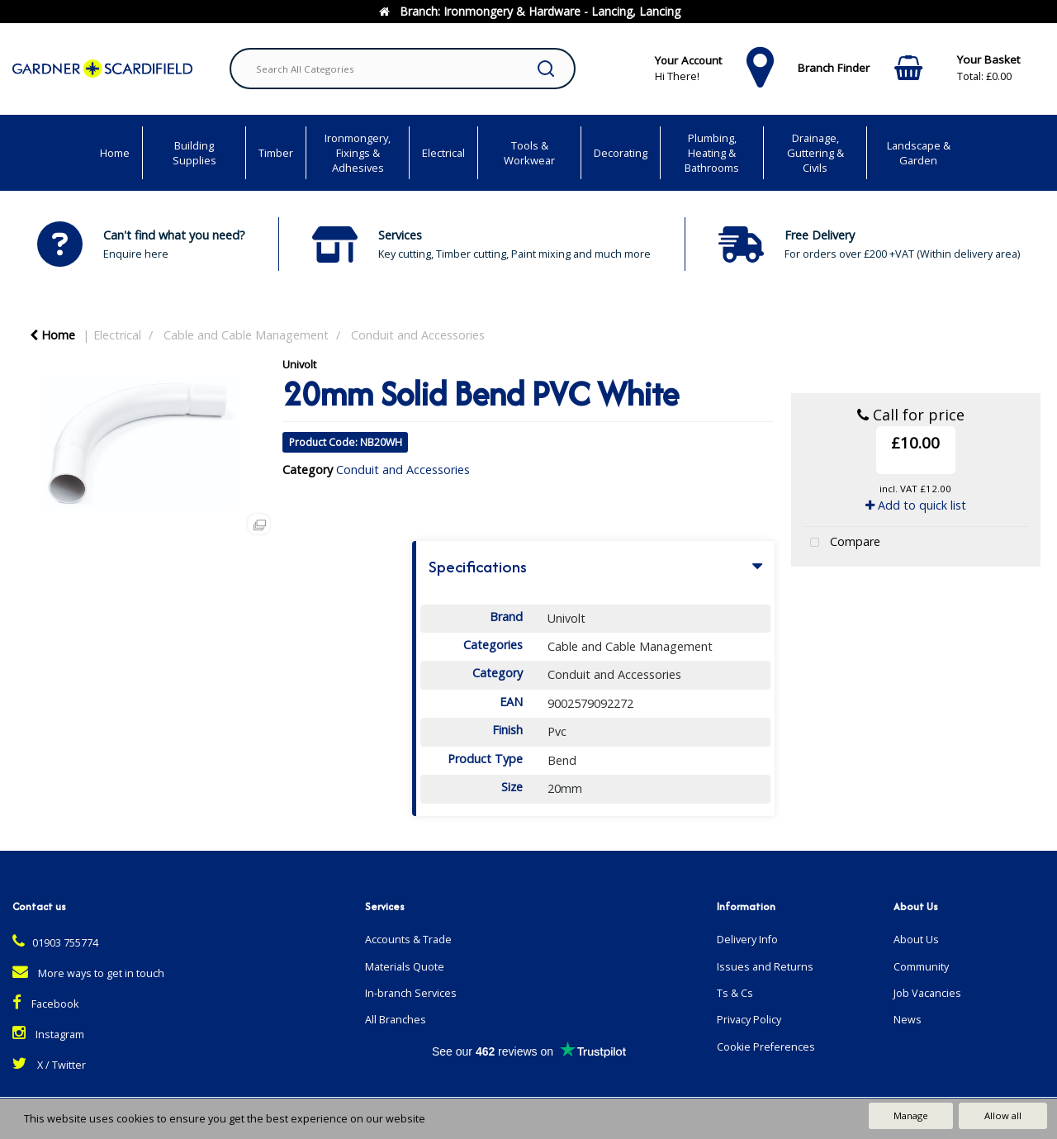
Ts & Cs (735, 993)
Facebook (45, 1004)
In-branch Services (411, 993)
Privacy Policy (749, 1020)
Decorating (620, 152)
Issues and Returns (765, 967)
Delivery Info (747, 940)
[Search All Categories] (403, 68)
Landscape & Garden (918, 153)
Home (115, 152)
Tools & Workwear (529, 153)
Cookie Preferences (766, 1047)
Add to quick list (915, 505)
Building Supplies (194, 153)
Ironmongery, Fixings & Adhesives (358, 153)
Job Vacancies (927, 993)
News (907, 1020)
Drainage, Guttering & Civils (815, 153)
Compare (841, 543)
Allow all (1002, 1115)
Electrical (443, 152)
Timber (275, 152)
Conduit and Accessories (418, 335)
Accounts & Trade (408, 940)
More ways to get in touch (88, 973)
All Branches (395, 1020)
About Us (916, 940)
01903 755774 (55, 943)
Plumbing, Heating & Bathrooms (712, 153)
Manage (910, 1115)
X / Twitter (49, 1065)
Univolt (299, 364)
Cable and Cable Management (246, 335)
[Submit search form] (546, 68)
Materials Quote (404, 967)
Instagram (48, 1034)
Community (921, 967)
